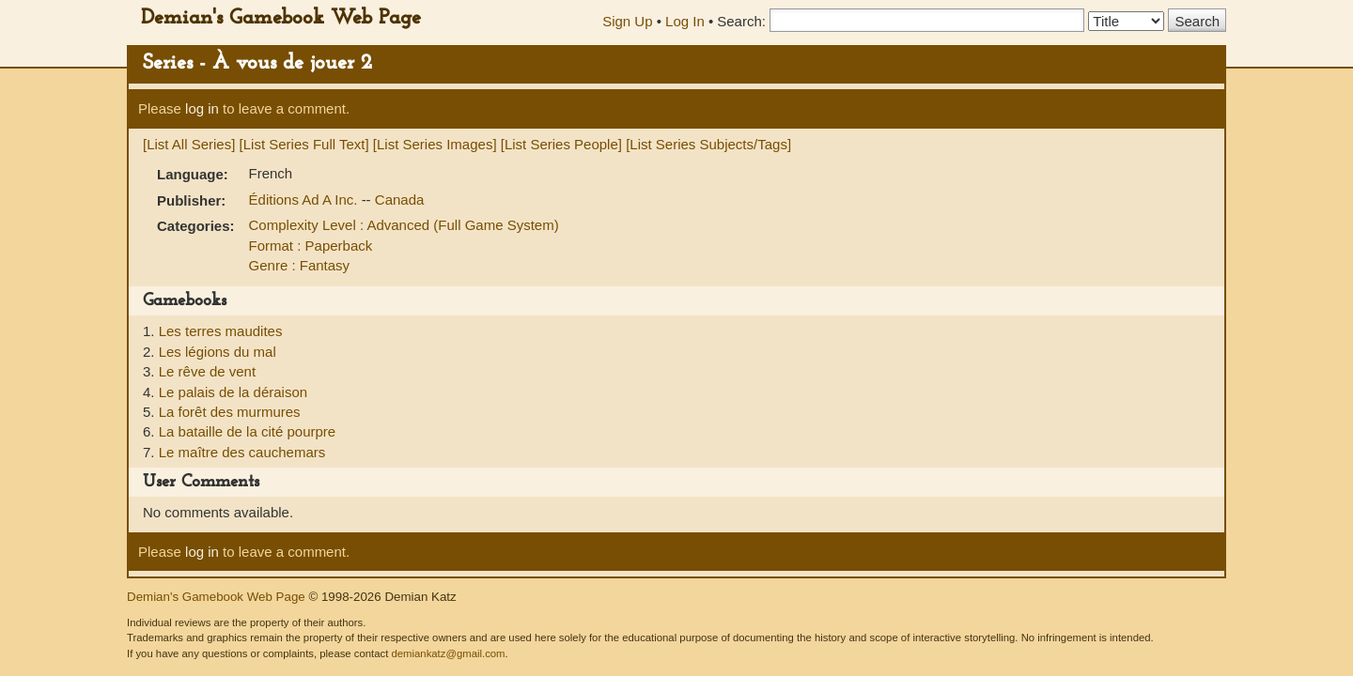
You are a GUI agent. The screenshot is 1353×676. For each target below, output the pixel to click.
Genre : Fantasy (299, 265)
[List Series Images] (435, 144)
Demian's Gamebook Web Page (281, 18)
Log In (685, 21)
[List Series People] (561, 144)
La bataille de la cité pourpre (247, 431)
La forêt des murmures (230, 412)
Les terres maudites (221, 331)
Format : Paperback (311, 246)
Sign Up (627, 21)
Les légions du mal (217, 352)
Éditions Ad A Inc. (305, 199)
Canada (400, 199)
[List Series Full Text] (304, 144)
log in (202, 108)
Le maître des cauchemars (242, 452)
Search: (741, 21)
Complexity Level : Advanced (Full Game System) (404, 225)
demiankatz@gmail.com (448, 653)
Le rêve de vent (207, 371)
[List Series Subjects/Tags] (708, 144)
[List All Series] (189, 144)
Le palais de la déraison (233, 392)
